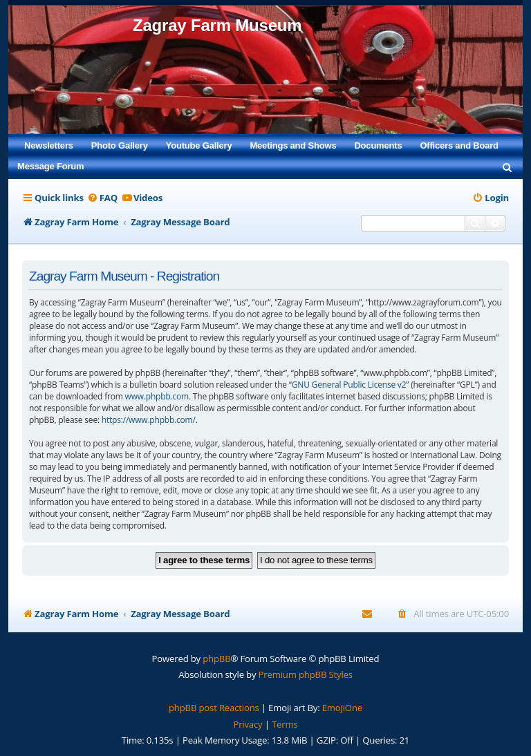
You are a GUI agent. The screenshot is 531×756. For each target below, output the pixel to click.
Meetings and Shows (293, 145)
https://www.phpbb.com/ (149, 420)
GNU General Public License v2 (349, 384)
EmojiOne (342, 707)
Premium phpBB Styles (306, 674)
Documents (378, 145)
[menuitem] (507, 166)
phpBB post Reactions (214, 707)
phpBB (216, 658)
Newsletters (48, 145)
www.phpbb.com (157, 396)
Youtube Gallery (199, 145)
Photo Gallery (119, 145)
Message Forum (50, 166)
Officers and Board (459, 145)
